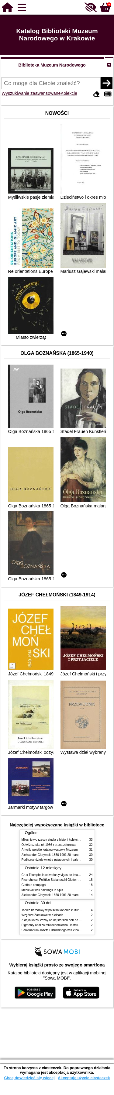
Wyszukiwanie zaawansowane (31, 93)
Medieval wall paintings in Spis (42, 890)
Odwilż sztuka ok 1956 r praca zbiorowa (49, 844)
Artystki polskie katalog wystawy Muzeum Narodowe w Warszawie (66, 849)
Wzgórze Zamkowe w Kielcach (42, 915)
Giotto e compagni (34, 885)
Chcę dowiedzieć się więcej (29, 1078)
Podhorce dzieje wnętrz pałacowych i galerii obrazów (57, 859)
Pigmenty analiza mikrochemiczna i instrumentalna (56, 925)
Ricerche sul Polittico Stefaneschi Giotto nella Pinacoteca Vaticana (67, 879)
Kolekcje (69, 93)
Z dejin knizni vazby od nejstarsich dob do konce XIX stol (60, 920)
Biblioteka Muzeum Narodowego (51, 65)
